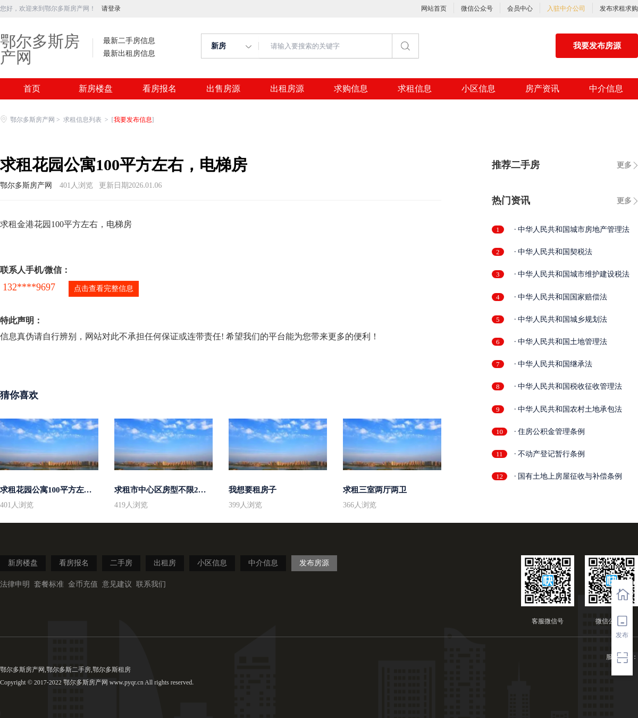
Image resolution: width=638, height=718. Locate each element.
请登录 (111, 8)
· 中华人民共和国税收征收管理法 (568, 386)
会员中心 (520, 8)
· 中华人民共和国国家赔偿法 (560, 297)
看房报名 (159, 88)
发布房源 (314, 563)
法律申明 (15, 584)
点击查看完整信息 (103, 289)
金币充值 (83, 584)
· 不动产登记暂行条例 (549, 454)
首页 (32, 88)
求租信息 (415, 88)
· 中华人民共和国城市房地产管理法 (571, 229)
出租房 (165, 563)
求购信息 (351, 88)
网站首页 (434, 8)
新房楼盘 (96, 88)
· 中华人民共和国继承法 (553, 364)
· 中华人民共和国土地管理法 (560, 342)
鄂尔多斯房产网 (40, 49)
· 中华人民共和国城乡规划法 (560, 319)
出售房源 (223, 88)
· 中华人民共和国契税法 (553, 252)
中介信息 (606, 88)
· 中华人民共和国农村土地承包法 (568, 409)
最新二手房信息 (129, 41)
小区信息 (478, 88)
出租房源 (287, 88)
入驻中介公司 (566, 8)
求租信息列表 (83, 119)
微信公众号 (477, 8)
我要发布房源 (597, 45)
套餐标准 (49, 584)
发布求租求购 (619, 8)
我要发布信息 (133, 119)
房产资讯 (542, 88)
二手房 (121, 563)
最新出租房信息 (129, 53)
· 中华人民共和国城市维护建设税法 (571, 274)
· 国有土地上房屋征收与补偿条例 (568, 476)
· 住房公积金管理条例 (549, 432)
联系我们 (151, 584)
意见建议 (117, 584)
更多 (624, 165)
